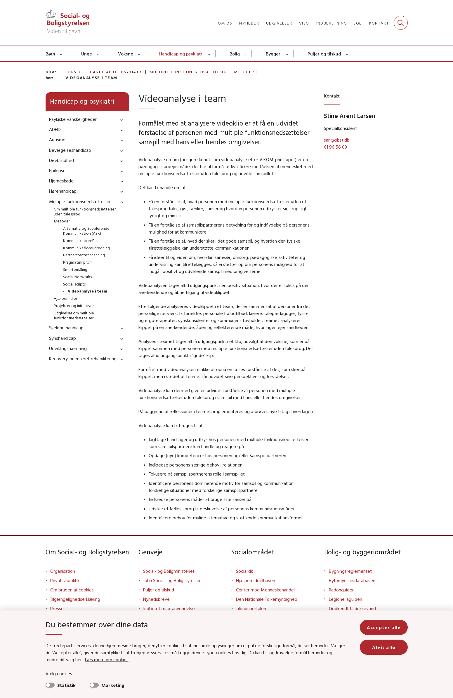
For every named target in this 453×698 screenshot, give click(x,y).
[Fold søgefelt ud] (401, 23)
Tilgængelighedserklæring (75, 599)
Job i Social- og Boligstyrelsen (172, 580)
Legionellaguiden (345, 599)
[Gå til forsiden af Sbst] (67, 22)
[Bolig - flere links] (246, 53)
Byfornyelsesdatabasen (352, 580)
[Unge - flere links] (98, 53)
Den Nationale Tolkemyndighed (266, 599)
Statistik (66, 685)
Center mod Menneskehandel (265, 590)
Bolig (235, 54)
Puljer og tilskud (324, 54)
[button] (120, 119)
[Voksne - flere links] (139, 53)
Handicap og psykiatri (181, 54)
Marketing (112, 685)
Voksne (125, 54)
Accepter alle (384, 627)
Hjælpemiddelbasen (255, 580)
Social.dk (244, 571)
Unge (86, 54)
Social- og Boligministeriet (169, 571)
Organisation (62, 571)
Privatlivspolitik (64, 580)
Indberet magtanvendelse (169, 608)
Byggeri (274, 54)
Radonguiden (342, 590)
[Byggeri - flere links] (288, 53)
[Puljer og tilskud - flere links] (347, 53)
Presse (57, 608)
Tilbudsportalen (251, 608)
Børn (50, 54)
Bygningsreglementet (350, 571)
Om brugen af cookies (72, 590)
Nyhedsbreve (156, 599)
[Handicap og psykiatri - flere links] (210, 53)
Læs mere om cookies (107, 659)
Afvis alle (383, 647)
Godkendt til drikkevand (352, 608)
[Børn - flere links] (61, 53)
